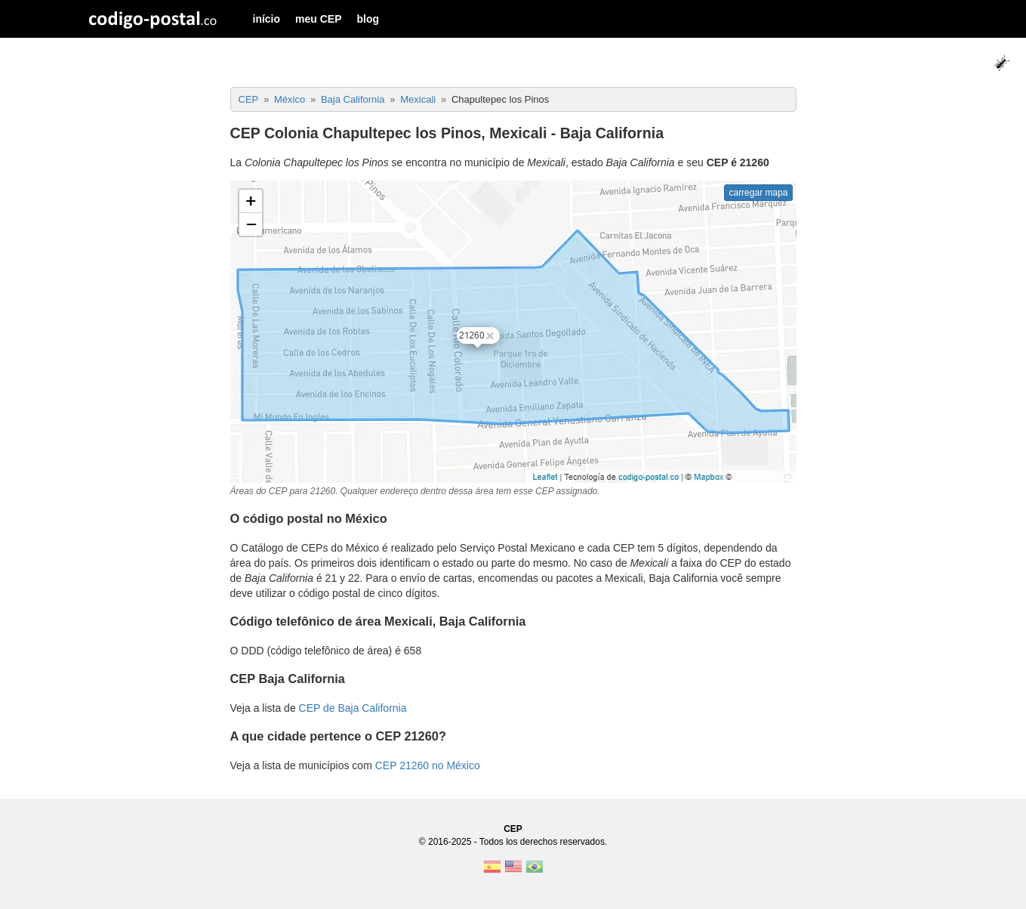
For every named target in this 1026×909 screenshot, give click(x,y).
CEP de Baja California (353, 708)
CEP (513, 829)
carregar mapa (758, 192)
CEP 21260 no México (427, 765)
